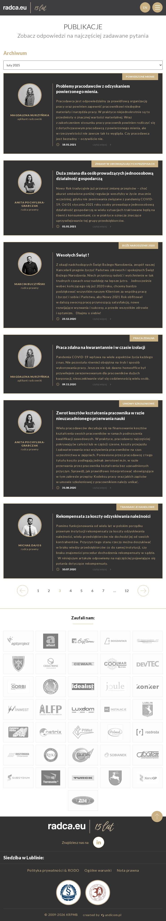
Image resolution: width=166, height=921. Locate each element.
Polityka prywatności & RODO (53, 870)
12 (128, 597)
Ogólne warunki (97, 870)
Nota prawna (128, 870)
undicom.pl (111, 915)
